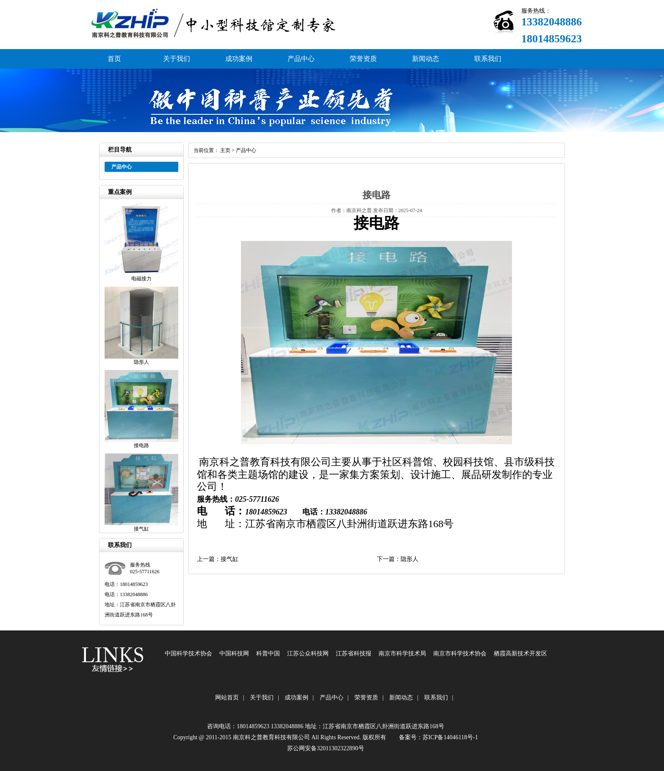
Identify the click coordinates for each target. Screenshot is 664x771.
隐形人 (409, 559)
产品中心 (301, 58)
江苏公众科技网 (308, 653)
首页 (114, 58)
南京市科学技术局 (402, 653)
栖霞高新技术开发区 (520, 653)
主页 (225, 150)
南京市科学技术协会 (460, 653)
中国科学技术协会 (188, 653)
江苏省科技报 (353, 653)
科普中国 (268, 653)
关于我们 (176, 58)
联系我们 (487, 58)
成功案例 (238, 58)
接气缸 (229, 559)
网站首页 (227, 697)
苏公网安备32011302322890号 (325, 748)
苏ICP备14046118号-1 (450, 737)
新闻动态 (425, 58)
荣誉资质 (363, 58)
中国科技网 (234, 653)
